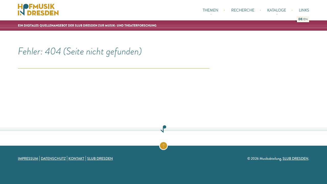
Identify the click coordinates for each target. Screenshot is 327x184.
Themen (210, 11)
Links (304, 10)
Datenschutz (53, 158)
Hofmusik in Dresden (38, 10)
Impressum (28, 158)
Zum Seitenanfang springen (167, 144)
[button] (300, 19)
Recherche (242, 10)
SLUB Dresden (100, 158)
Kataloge (276, 11)
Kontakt (76, 158)
